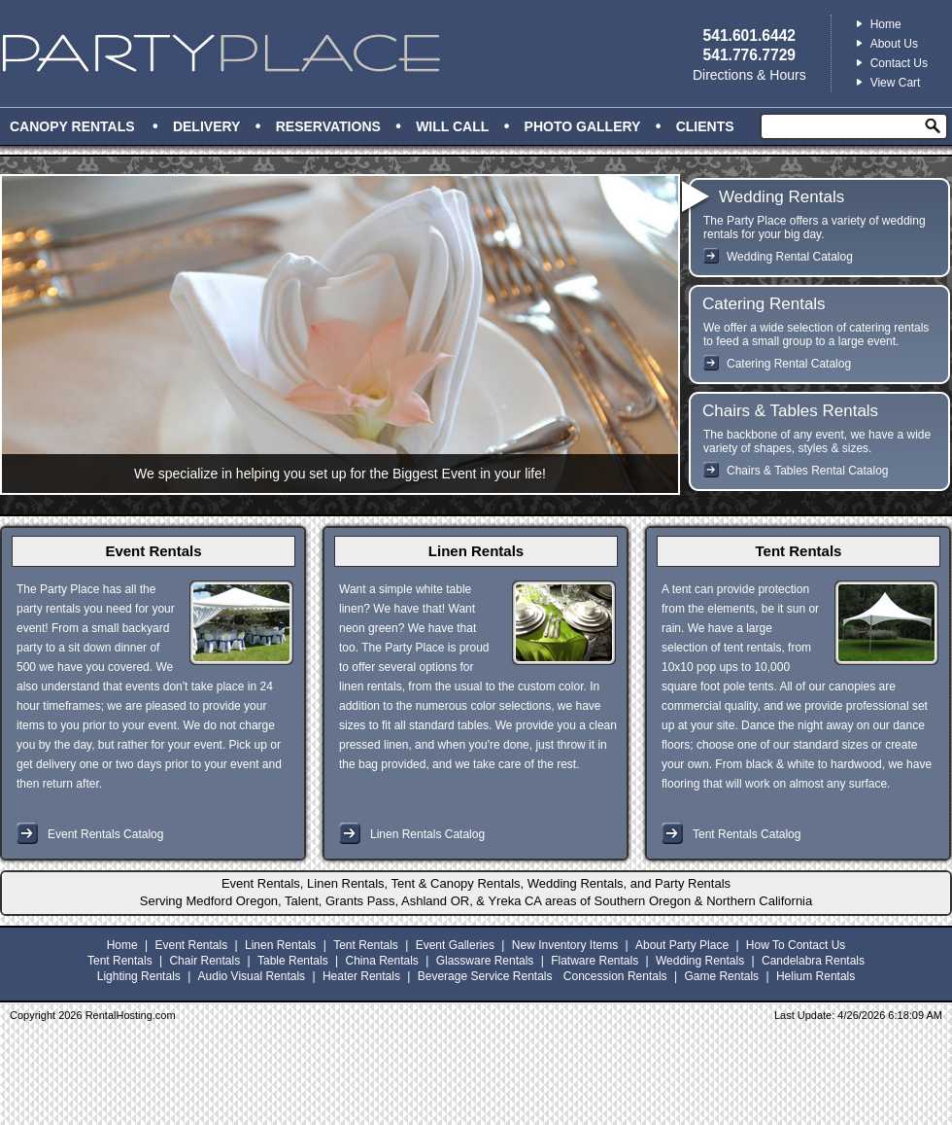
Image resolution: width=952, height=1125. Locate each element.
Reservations (328, 126)
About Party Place (682, 945)
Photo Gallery (583, 126)
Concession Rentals (615, 976)
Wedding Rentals (781, 197)
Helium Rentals (815, 976)
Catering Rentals (764, 304)
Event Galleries (455, 945)
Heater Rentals (361, 976)
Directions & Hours (749, 75)
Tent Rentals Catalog (746, 834)
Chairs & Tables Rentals (790, 411)
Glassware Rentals (485, 960)
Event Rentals (153, 551)
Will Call (452, 126)
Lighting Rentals (139, 976)
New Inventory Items (565, 945)
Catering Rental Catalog (789, 363)
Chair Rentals (204, 960)
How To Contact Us (796, 945)
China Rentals (381, 960)
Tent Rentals (799, 551)
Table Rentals (292, 960)
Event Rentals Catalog (105, 834)
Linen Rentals (476, 551)
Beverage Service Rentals (485, 976)
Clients (705, 126)
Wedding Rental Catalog (790, 257)
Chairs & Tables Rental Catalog (808, 470)
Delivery (207, 126)
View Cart (895, 82)
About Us (894, 44)
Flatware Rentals (594, 960)
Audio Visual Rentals (252, 976)
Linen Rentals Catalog (427, 834)
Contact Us (899, 63)
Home (885, 24)
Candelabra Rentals (813, 960)
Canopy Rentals (72, 126)
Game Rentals (721, 976)
